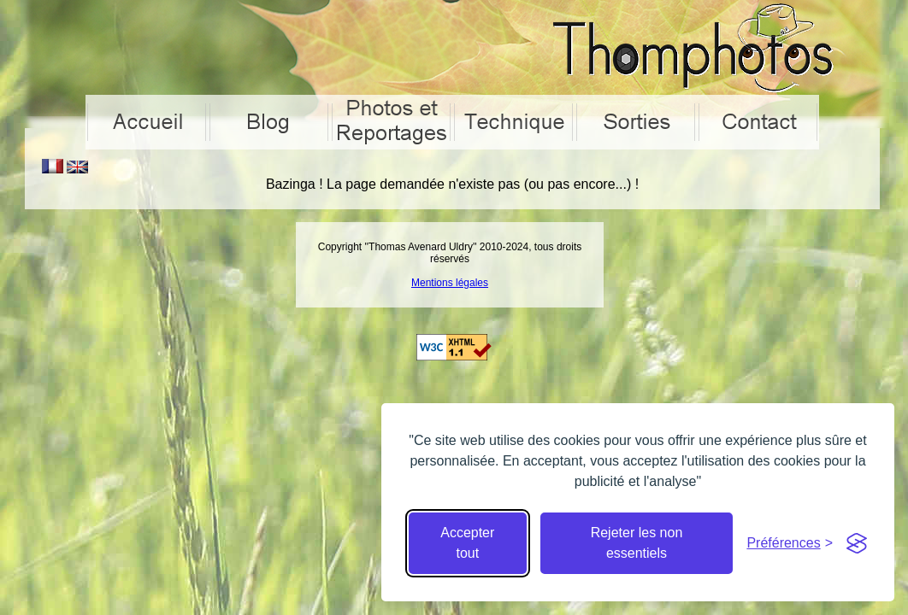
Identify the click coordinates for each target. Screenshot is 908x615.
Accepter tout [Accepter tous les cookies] (467, 542)
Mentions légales (449, 283)
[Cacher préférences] (789, 543)
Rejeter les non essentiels (637, 542)
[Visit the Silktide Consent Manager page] (856, 543)
